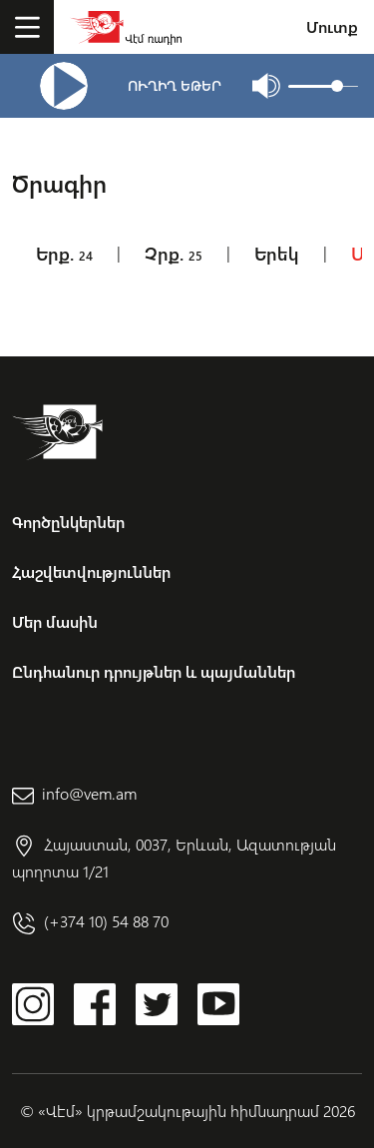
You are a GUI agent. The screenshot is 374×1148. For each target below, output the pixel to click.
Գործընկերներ (68, 521)
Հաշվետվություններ (91, 571)
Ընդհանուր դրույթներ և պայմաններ (153, 671)
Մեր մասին (55, 621)
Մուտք (332, 26)
